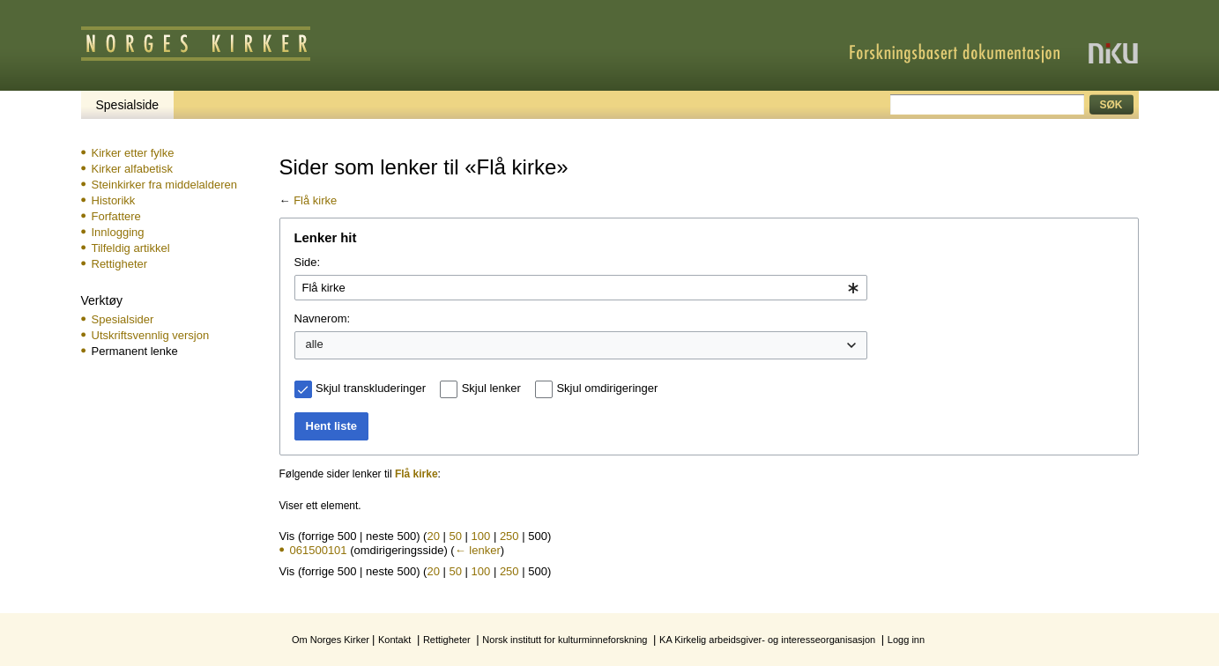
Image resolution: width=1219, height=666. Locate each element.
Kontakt (394, 639)
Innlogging (118, 232)
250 (509, 536)
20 (433, 536)
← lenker (478, 550)
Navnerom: (322, 318)
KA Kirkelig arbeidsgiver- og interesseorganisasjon (767, 639)
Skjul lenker (491, 388)
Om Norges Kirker (330, 639)
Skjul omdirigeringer (607, 388)
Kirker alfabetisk (132, 168)
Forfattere (116, 216)
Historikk (114, 200)
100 (481, 536)
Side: (307, 262)
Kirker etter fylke (133, 152)
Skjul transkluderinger (371, 388)
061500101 (318, 550)
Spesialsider (123, 319)
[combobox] (580, 288)
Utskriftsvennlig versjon (151, 335)
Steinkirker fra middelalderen (164, 184)
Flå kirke (315, 200)
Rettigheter (120, 263)
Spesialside (128, 105)
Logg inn (906, 639)
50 (456, 536)
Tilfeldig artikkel (131, 248)
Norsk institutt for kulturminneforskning (564, 639)
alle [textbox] (314, 344)
